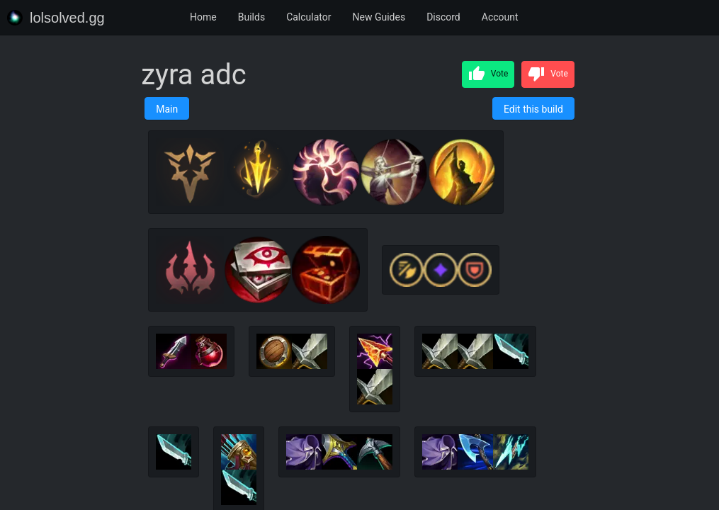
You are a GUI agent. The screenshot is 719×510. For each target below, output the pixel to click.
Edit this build (533, 109)
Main (167, 109)
